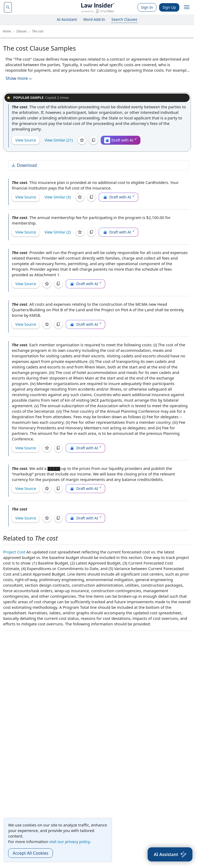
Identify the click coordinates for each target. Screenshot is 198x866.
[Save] (82, 140)
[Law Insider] (97, 7)
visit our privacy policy (69, 841)
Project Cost (14, 551)
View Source (25, 140)
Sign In (147, 7)
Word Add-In (94, 19)
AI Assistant (67, 19)
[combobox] (8, 7)
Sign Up (169, 7)
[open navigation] (186, 7)
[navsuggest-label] (8, 7)
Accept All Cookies (30, 853)
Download (24, 165)
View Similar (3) (57, 197)
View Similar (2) (57, 232)
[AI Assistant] (170, 854)
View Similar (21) (58, 140)
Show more (19, 78)
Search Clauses (124, 19)
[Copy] (93, 140)
